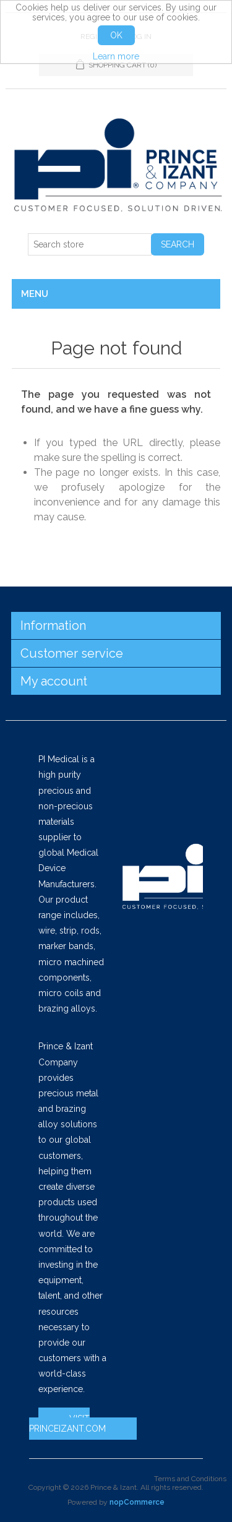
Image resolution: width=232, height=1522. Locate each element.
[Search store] (90, 244)
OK (116, 35)
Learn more (116, 56)
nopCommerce (137, 1502)
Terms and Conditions (190, 1478)
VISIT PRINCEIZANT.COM (67, 1424)
